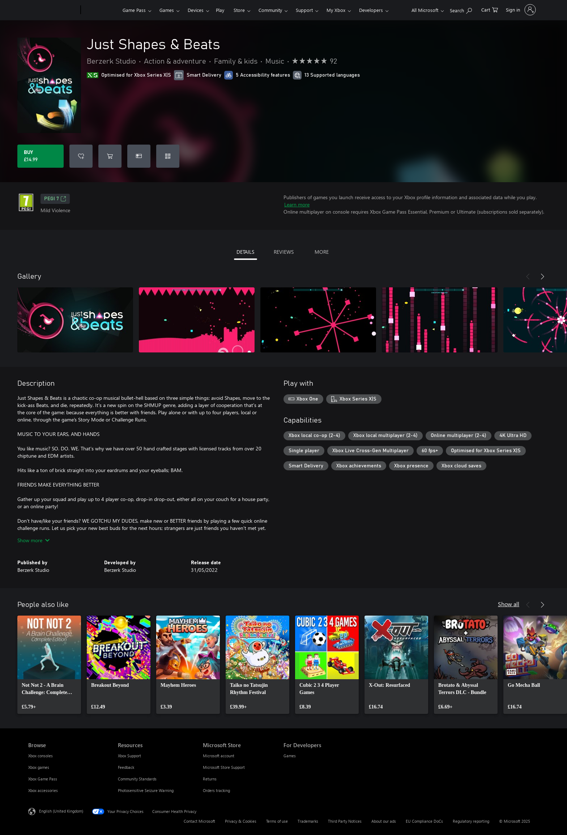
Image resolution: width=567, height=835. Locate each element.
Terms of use (277, 821)
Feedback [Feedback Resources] (126, 767)
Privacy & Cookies (240, 821)
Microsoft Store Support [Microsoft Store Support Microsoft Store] (224, 767)
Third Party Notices (345, 821)
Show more (33, 540)
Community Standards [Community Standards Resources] (137, 778)
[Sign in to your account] (520, 9)
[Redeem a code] (167, 156)
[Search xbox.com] (461, 9)
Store (239, 10)
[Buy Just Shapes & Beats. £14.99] (40, 156)
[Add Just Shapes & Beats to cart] (110, 156)
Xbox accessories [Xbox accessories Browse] (43, 790)
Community (270, 10)
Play (220, 10)
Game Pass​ (134, 10)
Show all (508, 604)
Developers (371, 10)
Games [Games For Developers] (290, 755)
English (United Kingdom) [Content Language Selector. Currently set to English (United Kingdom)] (61, 811)
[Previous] (528, 276)
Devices (196, 10)
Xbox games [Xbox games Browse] (38, 767)
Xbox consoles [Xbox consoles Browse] (40, 755)
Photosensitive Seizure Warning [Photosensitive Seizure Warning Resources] (146, 790)
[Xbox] (100, 10)
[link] (49, 665)
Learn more (297, 204)
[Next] (542, 276)
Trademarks (308, 821)
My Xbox (336, 10)
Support (304, 10)
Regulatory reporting (471, 821)
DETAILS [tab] (245, 251)
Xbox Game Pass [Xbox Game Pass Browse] (42, 778)
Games (166, 10)
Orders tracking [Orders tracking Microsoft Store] (216, 790)
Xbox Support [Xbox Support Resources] (129, 755)
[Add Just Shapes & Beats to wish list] (81, 156)
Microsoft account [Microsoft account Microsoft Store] (218, 755)
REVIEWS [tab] (284, 251)
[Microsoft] (53, 10)
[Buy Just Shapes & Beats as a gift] (138, 156)
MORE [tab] (322, 251)
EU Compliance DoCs (424, 821)
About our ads (383, 821)
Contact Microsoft (199, 821)
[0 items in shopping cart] (489, 9)
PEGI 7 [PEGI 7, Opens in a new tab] (55, 199)
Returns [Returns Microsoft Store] (210, 778)
